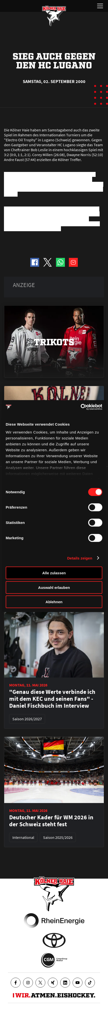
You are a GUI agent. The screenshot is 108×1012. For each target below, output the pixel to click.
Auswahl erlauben (54, 587)
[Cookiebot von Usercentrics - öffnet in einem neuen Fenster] (80, 407)
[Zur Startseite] (54, 16)
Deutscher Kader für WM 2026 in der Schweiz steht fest (51, 821)
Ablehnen (54, 602)
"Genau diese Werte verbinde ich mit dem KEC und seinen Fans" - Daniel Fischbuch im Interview (52, 698)
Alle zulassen (54, 573)
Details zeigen (79, 558)
